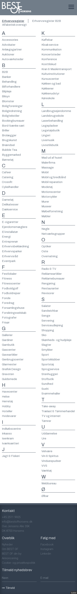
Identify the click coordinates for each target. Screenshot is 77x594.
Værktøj (46, 470)
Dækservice (10, 209)
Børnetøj (7, 159)
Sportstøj (47, 364)
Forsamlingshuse (13, 307)
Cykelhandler (10, 186)
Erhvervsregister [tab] (13, 20)
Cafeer (6, 172)
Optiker (46, 246)
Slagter (46, 344)
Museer (46, 206)
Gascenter (9, 349)
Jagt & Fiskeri (11, 455)
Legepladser (49, 125)
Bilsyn (6, 96)
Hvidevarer (9, 416)
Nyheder (7, 544)
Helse (6, 396)
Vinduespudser (51, 460)
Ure (43, 438)
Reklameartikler (51, 273)
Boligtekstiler (10, 115)
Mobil (45, 172)
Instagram (47, 549)
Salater (46, 305)
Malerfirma (48, 162)
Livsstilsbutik (49, 145)
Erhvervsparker (12, 251)
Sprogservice (50, 369)
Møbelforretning (52, 211)
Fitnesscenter (11, 283)
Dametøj (7, 199)
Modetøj (47, 186)
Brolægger (9, 135)
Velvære (46, 451)
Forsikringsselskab (14, 312)
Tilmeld (8, 587)
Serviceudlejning (52, 325)
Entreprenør (10, 241)
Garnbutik (8, 344)
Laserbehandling (52, 120)
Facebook (47, 544)
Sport (45, 354)
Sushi (45, 388)
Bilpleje (6, 91)
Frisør (6, 322)
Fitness (7, 278)
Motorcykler (49, 196)
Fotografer (9, 317)
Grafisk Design (11, 369)
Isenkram (8, 438)
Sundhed (47, 383)
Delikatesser (10, 204)
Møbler (46, 216)
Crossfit (7, 182)
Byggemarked (11, 154)
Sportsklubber (50, 359)
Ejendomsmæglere (14, 226)
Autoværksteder (13, 59)
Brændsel (8, 145)
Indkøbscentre (11, 428)
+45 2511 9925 (11, 517)
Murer (45, 201)
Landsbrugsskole (52, 115)
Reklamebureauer (53, 278)
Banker (6, 76)
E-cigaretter (10, 222)
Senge (45, 315)
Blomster (8, 101)
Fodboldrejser (11, 293)
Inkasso (7, 433)
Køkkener (47, 88)
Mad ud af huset (51, 157)
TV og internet (51, 416)
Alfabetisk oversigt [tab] (14, 24)
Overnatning (49, 256)
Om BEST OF (10, 549)
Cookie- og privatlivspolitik (18, 562)
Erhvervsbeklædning (15, 246)
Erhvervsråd (10, 256)
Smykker (47, 349)
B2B (5, 71)
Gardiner (7, 340)
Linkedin (46, 553)
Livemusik (47, 140)
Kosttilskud (48, 64)
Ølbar (45, 495)
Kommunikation (51, 49)
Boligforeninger (12, 106)
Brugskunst (9, 140)
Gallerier (7, 335)
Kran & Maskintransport (56, 69)
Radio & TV (48, 268)
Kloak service (49, 44)
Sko (43, 335)
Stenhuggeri (49, 374)
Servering (47, 320)
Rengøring (48, 283)
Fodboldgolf (10, 288)
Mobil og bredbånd (53, 177)
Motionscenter (51, 191)
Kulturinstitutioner (53, 73)
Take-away (48, 406)
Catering (7, 177)
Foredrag (8, 302)
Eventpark (8, 261)
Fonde (6, 298)
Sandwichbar (49, 310)
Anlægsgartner (12, 49)
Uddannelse (49, 433)
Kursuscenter (50, 78)
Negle (45, 228)
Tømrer (46, 420)
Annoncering (10, 558)
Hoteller (7, 411)
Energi (6, 236)
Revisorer (47, 293)
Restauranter (50, 288)
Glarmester (9, 364)
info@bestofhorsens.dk (17, 521)
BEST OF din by (11, 553)
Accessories (10, 39)
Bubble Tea (9, 149)
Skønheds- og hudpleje (56, 340)
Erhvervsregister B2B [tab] (46, 20)
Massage (47, 167)
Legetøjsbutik (50, 130)
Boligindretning (12, 111)
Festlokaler (9, 273)
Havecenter (9, 391)
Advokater (8, 44)
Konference (49, 59)
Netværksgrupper (53, 233)
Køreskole (48, 98)
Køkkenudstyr (50, 93)
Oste (44, 251)
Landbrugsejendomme (56, 111)
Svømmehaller (50, 393)
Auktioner (8, 54)
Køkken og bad (51, 83)
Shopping (47, 330)
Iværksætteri (10, 443)
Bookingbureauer (13, 120)
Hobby (6, 406)
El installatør (10, 231)
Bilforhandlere (11, 86)
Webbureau (48, 483)
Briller (5, 130)
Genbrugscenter (13, 359)
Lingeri (45, 135)
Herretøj (7, 401)
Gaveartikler (10, 354)
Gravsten (8, 374)
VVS (44, 465)
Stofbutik (47, 379)
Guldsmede (9, 379)
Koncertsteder (51, 54)
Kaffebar (47, 39)
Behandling (9, 81)
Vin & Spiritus (49, 455)
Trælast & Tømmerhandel (58, 411)
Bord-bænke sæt (13, 125)
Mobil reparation (51, 182)
